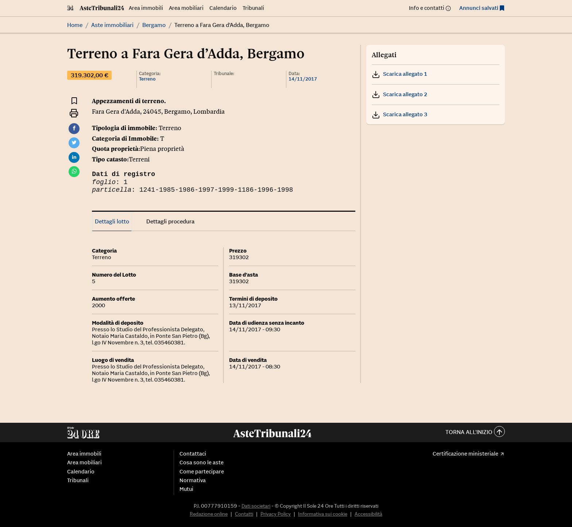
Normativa (192, 480)
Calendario (223, 7)
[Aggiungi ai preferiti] (74, 100)
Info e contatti (426, 7)
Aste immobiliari (112, 24)
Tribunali (253, 7)
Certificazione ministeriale (465, 453)
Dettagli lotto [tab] (112, 221)
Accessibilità (368, 514)
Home (74, 24)
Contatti (244, 514)
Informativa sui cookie (322, 514)
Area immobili (146, 7)
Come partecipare (201, 471)
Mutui (186, 489)
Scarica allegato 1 (399, 73)
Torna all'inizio (475, 432)
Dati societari (255, 506)
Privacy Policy (275, 514)
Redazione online (209, 514)
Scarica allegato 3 (399, 114)
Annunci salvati (478, 7)
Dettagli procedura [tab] (170, 221)
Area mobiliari (186, 7)
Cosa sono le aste (201, 462)
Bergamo (154, 24)
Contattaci (192, 453)
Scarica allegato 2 (399, 94)
